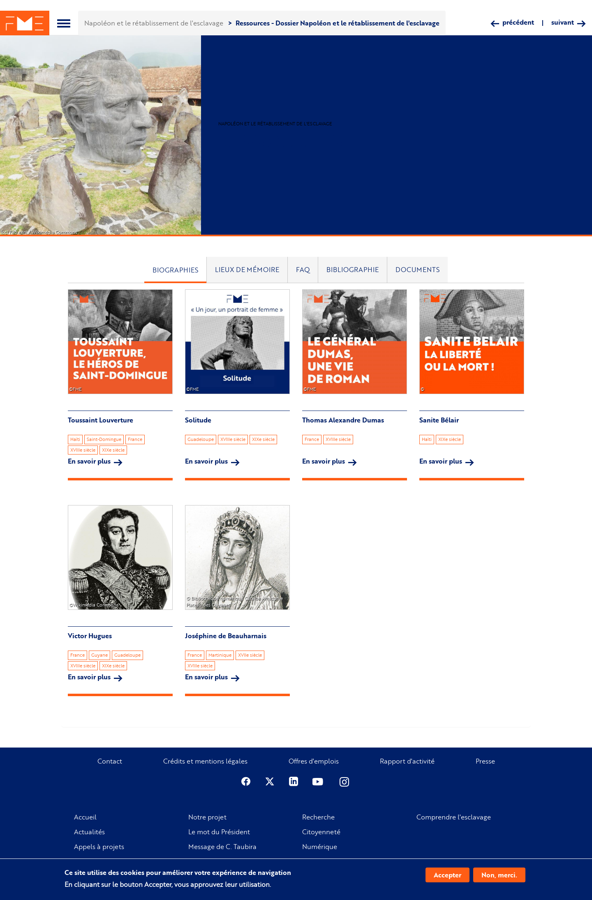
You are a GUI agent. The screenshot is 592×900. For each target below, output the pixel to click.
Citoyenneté (321, 831)
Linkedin (293, 782)
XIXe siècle (113, 450)
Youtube (318, 782)
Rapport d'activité (407, 761)
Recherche (318, 817)
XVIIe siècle (250, 655)
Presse (485, 761)
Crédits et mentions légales (205, 761)
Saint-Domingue (104, 439)
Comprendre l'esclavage (453, 817)
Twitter (270, 782)
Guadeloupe (200, 439)
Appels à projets (99, 846)
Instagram (345, 782)
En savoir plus (95, 461)
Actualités (89, 831)
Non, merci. (499, 875)
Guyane (99, 655)
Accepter (447, 875)
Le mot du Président (219, 831)
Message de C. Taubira (222, 846)
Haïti (75, 439)
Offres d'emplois (314, 761)
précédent (518, 22)
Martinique (219, 655)
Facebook (246, 782)
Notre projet (207, 817)
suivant (562, 22)
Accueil (85, 817)
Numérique (319, 846)
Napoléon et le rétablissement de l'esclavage (153, 23)
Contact (109, 761)
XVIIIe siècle (82, 450)
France (135, 439)
